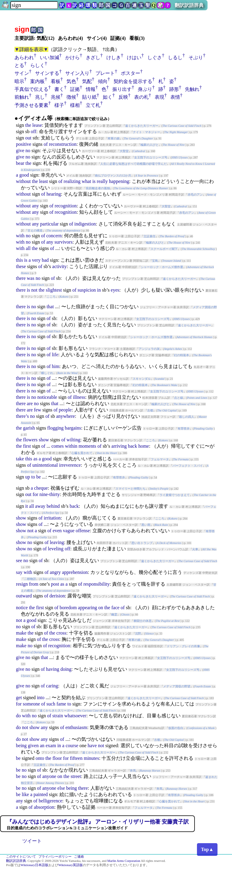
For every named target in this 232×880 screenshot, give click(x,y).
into (40, 697)
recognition (66, 205)
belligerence (50, 800)
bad (45, 260)
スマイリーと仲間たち (130, 488)
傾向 (103, 81)
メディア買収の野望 (176, 686)
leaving (57, 542)
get (19, 697)
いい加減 (49, 57)
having (52, 669)
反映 (123, 97)
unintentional (45, 465)
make (21, 632)
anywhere (65, 416)
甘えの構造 (35, 230)
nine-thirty (50, 494)
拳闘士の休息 (143, 620)
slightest (54, 290)
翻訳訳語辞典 (189, 5)
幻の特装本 (181, 355)
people (65, 409)
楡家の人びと (149, 144)
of (45, 144)
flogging (55, 427)
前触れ (21, 97)
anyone (49, 776)
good (24, 175)
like (25, 794)
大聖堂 (124, 151)
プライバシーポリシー (55, 856)
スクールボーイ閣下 (164, 249)
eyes (115, 290)
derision (57, 595)
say (19, 572)
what (86, 181)
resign (22, 584)
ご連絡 (79, 856)
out (28, 137)
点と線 (178, 397)
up (27, 476)
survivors (63, 242)
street (76, 776)
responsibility (96, 584)
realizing (72, 181)
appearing (87, 607)
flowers (30, 439)
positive (23, 144)
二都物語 (30, 579)
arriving (119, 446)
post (55, 584)
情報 (90, 89)
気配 (87, 81)
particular (49, 223)
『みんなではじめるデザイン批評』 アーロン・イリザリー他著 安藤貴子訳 (98, 822)
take (20, 458)
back (132, 446)
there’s (22, 416)
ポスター (130, 73)
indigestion (85, 223)
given (33, 745)
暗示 (19, 81)
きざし (93, 57)
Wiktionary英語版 (70, 865)
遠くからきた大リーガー (141, 125)
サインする (47, 73)
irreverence (70, 465)
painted (41, 794)
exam (51, 745)
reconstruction (63, 144)
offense (83, 530)
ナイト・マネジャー (146, 132)
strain (57, 715)
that (50, 306)
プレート (105, 73)
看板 (55, 81)
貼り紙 (89, 97)
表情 (175, 97)
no (27, 150)
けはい (134, 57)
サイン (21, 73)
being (21, 745)
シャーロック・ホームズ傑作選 (162, 267)
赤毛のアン (195, 194)
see (19, 560)
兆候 (55, 97)
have (92, 745)
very (36, 260)
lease (37, 125)
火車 (195, 549)
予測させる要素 (31, 105)
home (143, 446)
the (28, 125)
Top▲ (207, 849)
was (30, 278)
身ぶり (145, 89)
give (20, 150)
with (20, 235)
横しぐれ (47, 373)
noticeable (47, 397)
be (38, 476)
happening (119, 181)
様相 (75, 105)
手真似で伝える (31, 89)
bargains (73, 427)
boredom (68, 607)
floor (57, 758)
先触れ (192, 89)
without (23, 181)
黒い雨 (145, 524)
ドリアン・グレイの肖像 (183, 646)
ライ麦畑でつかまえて (175, 495)
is (94, 181)
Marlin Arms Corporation (123, 860)
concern (54, 235)
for (35, 494)
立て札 (93, 105)
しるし (175, 57)
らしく (37, 65)
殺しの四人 (186, 416)
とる (19, 65)
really (102, 181)
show (44, 439)
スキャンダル (142, 378)
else (61, 788)
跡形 (174, 89)
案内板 (37, 81)
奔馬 (133, 770)
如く (107, 97)
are (30, 403)
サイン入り (77, 73)
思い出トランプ (142, 543)
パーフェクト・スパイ (187, 465)
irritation (52, 517)
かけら (72, 57)
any (35, 205)
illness (79, 397)
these (21, 266)
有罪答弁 (184, 428)
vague (68, 530)
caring (52, 685)
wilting (73, 439)
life (55, 354)
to (33, 476)
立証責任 (149, 236)
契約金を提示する (133, 81)
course (72, 745)
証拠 (75, 89)
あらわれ (24, 57)
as (35, 458)
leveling (56, 548)
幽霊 (114, 614)
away (40, 506)
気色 (71, 81)
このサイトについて (21, 856)
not (34, 290)
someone (31, 703)
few (37, 409)
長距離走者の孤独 (98, 188)
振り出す (122, 89)
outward (24, 595)
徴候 (71, 97)
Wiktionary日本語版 (34, 865)
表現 (159, 97)
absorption (44, 807)
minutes (91, 758)
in (99, 290)
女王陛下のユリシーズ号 (150, 157)
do (18, 715)
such (51, 703)
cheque (41, 488)
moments (87, 446)
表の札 (141, 97)
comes (57, 446)
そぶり (195, 57)
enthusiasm (76, 727)
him (55, 366)
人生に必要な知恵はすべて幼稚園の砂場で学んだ (133, 163)
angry (55, 572)
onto (40, 758)
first (27, 446)
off (33, 131)
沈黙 (138, 633)
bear (20, 163)
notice (22, 607)
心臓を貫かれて (81, 453)
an (42, 745)
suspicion (87, 290)
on (100, 607)
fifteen (76, 758)
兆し (40, 97)
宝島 (155, 260)
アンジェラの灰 (149, 348)
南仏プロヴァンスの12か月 (113, 175)
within (71, 446)
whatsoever (75, 715)
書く (59, 89)
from (33, 584)
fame (61, 703)
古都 (150, 410)
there (21, 278)
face (115, 607)
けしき (113, 57)
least (43, 181)
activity (59, 266)
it (26, 506)
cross (61, 632)
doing (65, 669)
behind (53, 506)
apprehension (75, 572)
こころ (51, 296)
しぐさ (154, 57)
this (19, 260)
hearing (54, 194)
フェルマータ (160, 459)
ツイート (32, 840)
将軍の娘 (114, 138)
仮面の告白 (175, 728)
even (57, 530)
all (28, 248)
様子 (59, 105)
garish (29, 427)
